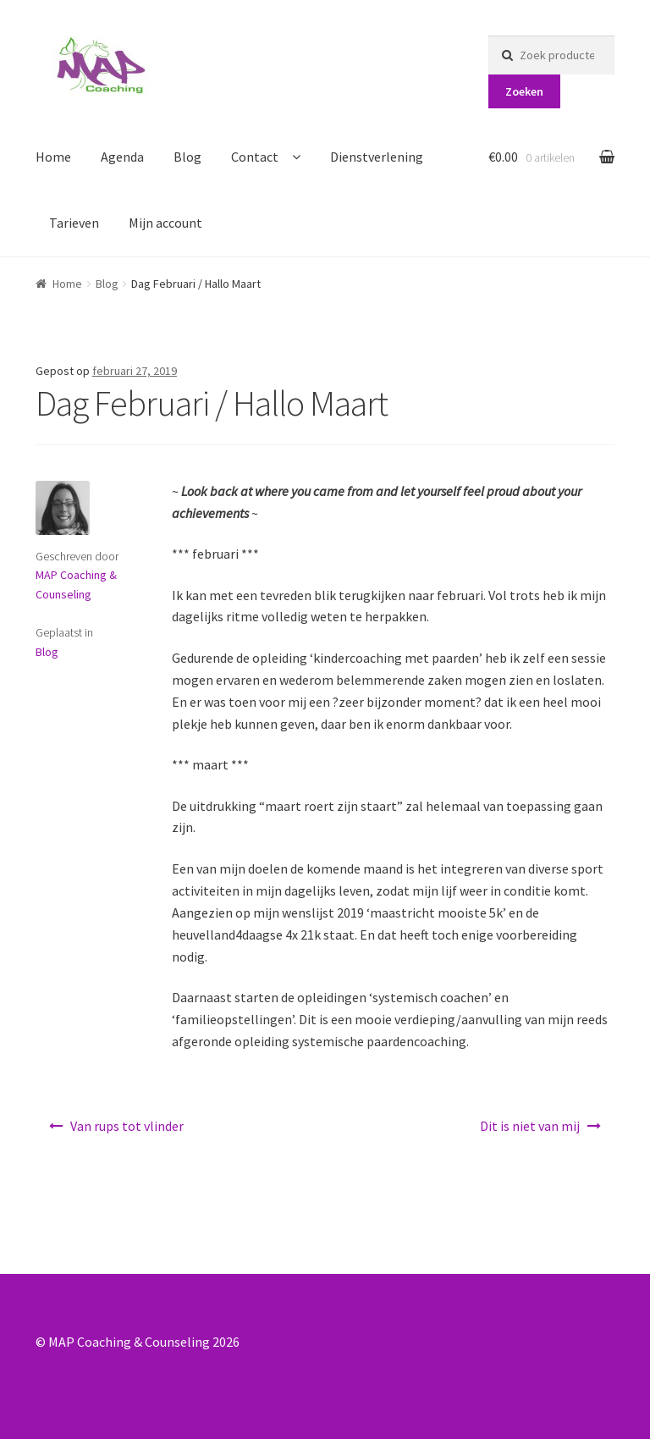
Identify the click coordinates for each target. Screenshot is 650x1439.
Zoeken (524, 91)
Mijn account (165, 222)
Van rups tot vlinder (127, 1125)
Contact (254, 156)
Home (53, 156)
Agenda (122, 156)
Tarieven (74, 222)
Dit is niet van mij (530, 1125)
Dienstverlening (376, 156)
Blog (187, 156)
